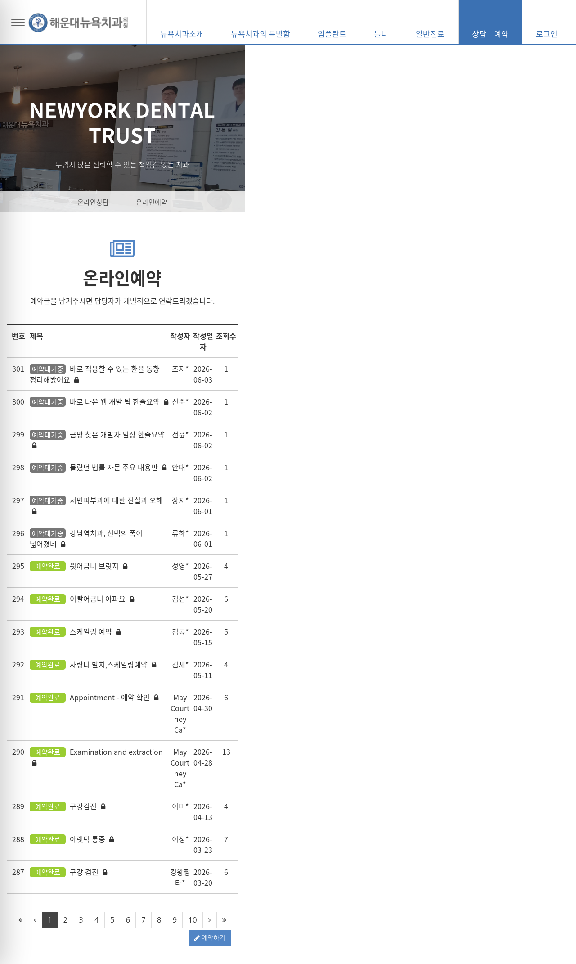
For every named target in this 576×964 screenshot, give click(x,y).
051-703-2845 (443, 870)
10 (358, 725)
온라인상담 (258, 202)
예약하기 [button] (541, 743)
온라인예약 (317, 202)
